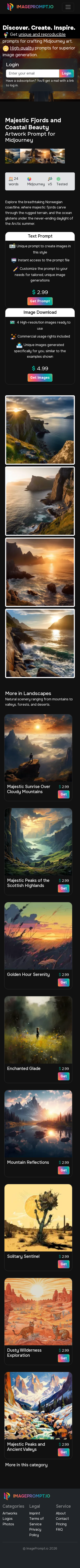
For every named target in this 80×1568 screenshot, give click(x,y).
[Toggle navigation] (68, 7)
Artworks (10, 1513)
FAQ (59, 1529)
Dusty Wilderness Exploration (24, 1353)
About (61, 1513)
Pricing (61, 1524)
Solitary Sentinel (23, 1256)
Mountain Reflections (28, 1162)
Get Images (40, 377)
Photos (8, 1524)
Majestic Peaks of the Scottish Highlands (28, 883)
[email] (32, 73)
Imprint (34, 1513)
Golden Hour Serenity (28, 974)
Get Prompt (40, 301)
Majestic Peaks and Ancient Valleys (26, 1447)
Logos (8, 1518)
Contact (62, 1518)
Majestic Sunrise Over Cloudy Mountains (28, 789)
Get (64, 794)
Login (66, 73)
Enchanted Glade (24, 1068)
